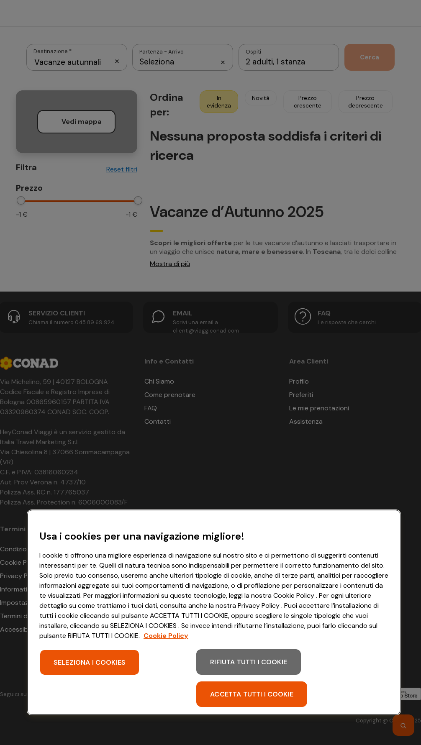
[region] (214, 612)
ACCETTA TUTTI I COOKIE (251, 694)
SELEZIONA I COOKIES (90, 662)
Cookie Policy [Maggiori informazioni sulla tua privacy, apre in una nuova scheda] (166, 635)
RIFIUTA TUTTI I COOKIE (248, 662)
